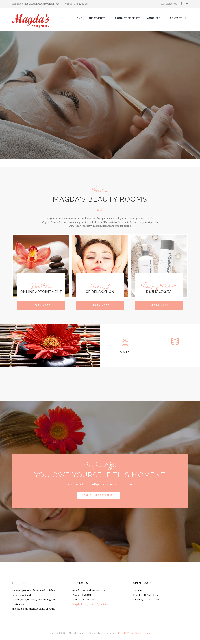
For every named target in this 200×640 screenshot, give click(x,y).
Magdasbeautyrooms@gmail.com (91, 604)
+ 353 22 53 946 (80, 4)
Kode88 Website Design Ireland (134, 633)
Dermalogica (159, 291)
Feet (175, 352)
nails (125, 352)
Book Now (41, 286)
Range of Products (159, 286)
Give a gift (100, 286)
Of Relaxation (100, 292)
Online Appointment (41, 292)
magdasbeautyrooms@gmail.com (41, 4)
